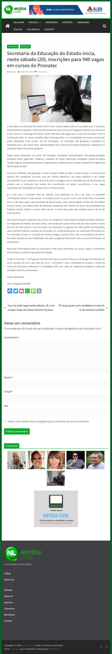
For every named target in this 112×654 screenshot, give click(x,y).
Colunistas (33, 29)
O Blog (7, 573)
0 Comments (41, 72)
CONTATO (49, 29)
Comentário (11, 337)
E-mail (8, 391)
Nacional (8, 596)
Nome (8, 377)
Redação (12, 72)
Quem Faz (9, 579)
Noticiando (12, 47)
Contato (8, 620)
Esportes (67, 22)
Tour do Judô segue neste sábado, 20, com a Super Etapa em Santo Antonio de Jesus (29, 307)
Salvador (18, 22)
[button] (39, 22)
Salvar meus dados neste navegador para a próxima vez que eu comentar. (49, 421)
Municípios (52, 22)
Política (33, 22)
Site (6, 405)
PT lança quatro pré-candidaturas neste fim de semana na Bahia (83, 307)
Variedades (83, 22)
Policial (17, 29)
